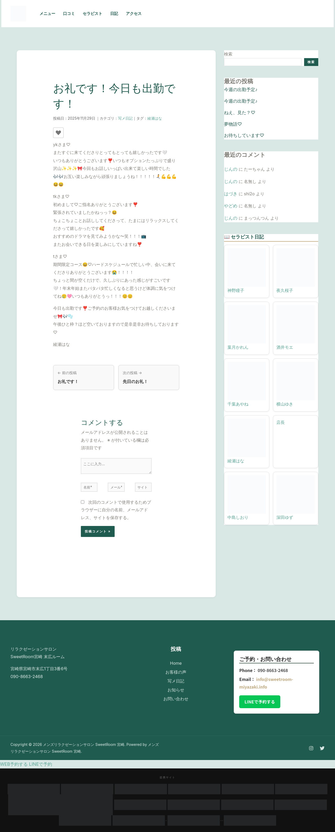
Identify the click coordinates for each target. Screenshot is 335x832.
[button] (303, 14)
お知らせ (176, 686)
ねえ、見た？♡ (238, 110)
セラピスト (92, 13)
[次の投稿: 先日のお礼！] (148, 377)
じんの (230, 166)
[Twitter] (258, 13)
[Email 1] (270, 13)
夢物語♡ (232, 121)
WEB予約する (13, 764)
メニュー (47, 13)
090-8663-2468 (273, 671)
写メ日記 (125, 118)
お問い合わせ (175, 693)
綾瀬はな (154, 118)
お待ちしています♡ (243, 132)
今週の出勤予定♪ (239, 89)
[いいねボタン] (58, 133)
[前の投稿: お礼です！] (83, 377)
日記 (114, 13)
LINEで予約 (38, 764)
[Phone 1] (235, 13)
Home (176, 662)
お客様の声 (175, 670)
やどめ (230, 201)
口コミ (69, 13)
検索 (228, 54)
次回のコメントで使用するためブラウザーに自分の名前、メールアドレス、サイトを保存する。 (116, 510)
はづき (230, 189)
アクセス (134, 13)
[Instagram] (247, 13)
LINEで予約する (259, 702)
